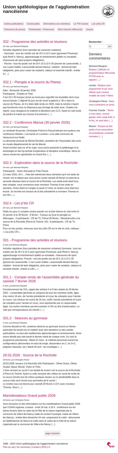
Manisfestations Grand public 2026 (29, 395)
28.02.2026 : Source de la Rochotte (30, 355)
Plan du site (9, 447)
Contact (36, 447)
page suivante (52, 433)
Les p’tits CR (98, 24)
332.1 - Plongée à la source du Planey (32, 82)
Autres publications (13, 24)
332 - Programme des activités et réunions (35, 42)
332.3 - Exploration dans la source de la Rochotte (40, 163)
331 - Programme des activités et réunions (35, 240)
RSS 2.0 (46, 447)
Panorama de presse (14, 29)
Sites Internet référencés (70, 29)
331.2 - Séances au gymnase (25, 318)
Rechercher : (96, 42)
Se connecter (23, 447)
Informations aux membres (56, 24)
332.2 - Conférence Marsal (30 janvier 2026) (36, 122)
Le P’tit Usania (81, 24)
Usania (89, 29)
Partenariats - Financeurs (41, 29)
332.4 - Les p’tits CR (18, 203)
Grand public (33, 24)
